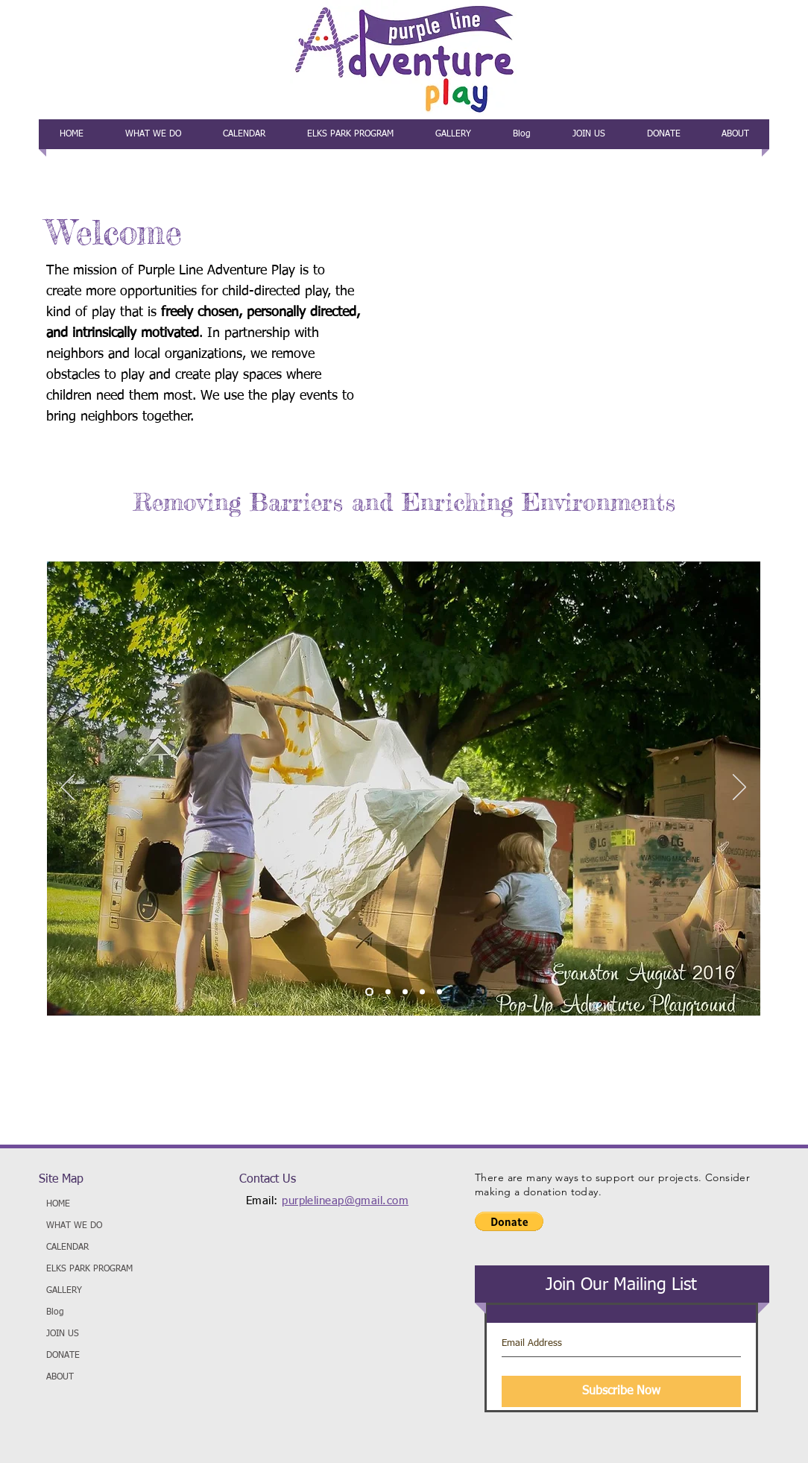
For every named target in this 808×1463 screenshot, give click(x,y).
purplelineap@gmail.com (345, 1200)
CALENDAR (67, 1247)
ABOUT (60, 1377)
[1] (369, 992)
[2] (388, 992)
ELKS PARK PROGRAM (89, 1269)
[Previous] (68, 788)
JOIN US (62, 1334)
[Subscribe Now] (621, 1391)
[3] (405, 992)
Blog (55, 1312)
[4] (422, 992)
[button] (509, 1221)
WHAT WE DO (74, 1225)
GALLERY (64, 1290)
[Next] (739, 788)
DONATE (63, 1355)
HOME (58, 1204)
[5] (439, 992)
